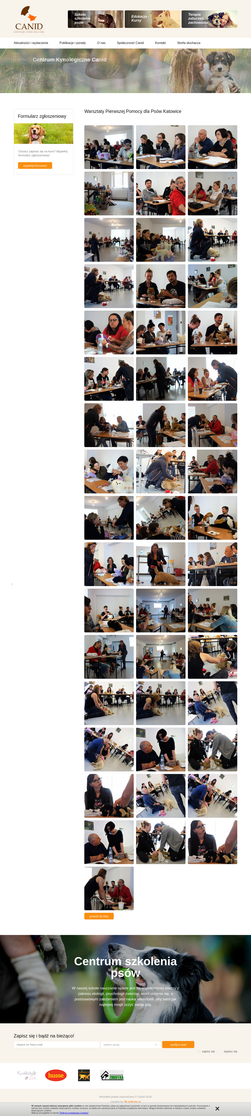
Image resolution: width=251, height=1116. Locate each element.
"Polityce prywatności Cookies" (74, 1113)
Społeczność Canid (130, 43)
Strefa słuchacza (188, 43)
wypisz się (230, 1051)
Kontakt (160, 43)
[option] (28, 1075)
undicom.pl (134, 1101)
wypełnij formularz (35, 165)
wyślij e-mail (178, 1044)
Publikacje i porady (72, 43)
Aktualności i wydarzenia (31, 43)
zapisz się (208, 1051)
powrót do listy (99, 916)
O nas (101, 43)
